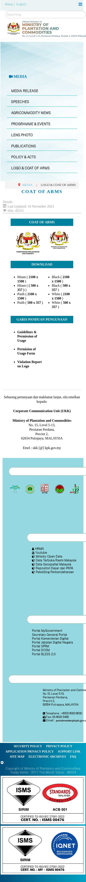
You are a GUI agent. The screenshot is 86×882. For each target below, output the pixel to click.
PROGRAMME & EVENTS (30, 124)
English (21, 4)
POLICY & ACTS (23, 157)
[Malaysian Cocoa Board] (60, 489)
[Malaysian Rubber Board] (30, 489)
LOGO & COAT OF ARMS (30, 168)
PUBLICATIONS (23, 146)
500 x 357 (34, 302)
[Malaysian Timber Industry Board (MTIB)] (45, 489)
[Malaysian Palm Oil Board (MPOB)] (16, 489)
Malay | (10, 4)
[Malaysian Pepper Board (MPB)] (75, 489)
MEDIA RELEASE (24, 91)
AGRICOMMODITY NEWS (31, 113)
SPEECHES (20, 102)
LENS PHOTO (22, 135)
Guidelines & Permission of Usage (27, 336)
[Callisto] (43, 800)
